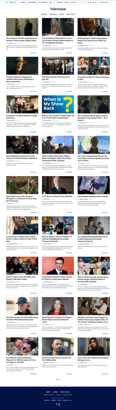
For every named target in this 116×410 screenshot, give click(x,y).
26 (72, 152)
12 (37, 193)
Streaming (60, 2)
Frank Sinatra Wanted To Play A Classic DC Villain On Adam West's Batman (57, 278)
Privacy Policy (65, 392)
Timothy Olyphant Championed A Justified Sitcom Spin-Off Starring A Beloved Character (20, 79)
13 (108, 35)
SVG (71, 400)
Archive (55, 392)
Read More (33, 53)
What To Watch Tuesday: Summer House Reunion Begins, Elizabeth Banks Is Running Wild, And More (93, 279)
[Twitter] (84, 2)
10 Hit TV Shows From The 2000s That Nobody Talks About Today (20, 278)
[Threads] (86, 2)
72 (108, 354)
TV (54, 2)
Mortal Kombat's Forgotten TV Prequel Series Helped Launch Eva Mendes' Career (56, 319)
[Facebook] (81, 2)
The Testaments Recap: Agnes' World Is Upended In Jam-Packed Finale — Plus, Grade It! (93, 118)
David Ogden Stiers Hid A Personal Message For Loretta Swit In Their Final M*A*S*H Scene (21, 198)
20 (72, 112)
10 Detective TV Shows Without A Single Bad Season (21, 117)
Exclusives (73, 2)
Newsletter (104, 2)
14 (108, 73)
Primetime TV (53, 14)
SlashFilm (65, 400)
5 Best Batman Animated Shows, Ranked (93, 196)
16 (108, 314)
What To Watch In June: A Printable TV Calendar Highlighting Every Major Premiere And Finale (57, 239)
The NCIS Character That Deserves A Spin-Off (56, 78)
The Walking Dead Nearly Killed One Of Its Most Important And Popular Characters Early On (93, 239)
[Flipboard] (88, 2)
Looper (59, 400)
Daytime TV (44, 14)
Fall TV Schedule (43, 2)
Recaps (62, 14)
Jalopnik (53, 400)
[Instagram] (91, 2)
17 (37, 273)
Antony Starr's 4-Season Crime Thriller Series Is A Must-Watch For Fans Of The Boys (21, 239)
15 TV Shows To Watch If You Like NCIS (57, 196)
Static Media (50, 395)
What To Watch (71, 14)
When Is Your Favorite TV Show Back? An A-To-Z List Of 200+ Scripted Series (58, 117)
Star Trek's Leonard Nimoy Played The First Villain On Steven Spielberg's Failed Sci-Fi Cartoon (93, 158)
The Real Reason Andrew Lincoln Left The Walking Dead (56, 359)
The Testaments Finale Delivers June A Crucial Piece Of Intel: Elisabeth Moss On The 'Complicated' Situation (57, 40)
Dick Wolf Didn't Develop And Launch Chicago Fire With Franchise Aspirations (21, 157)
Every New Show (32, 2)
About (48, 392)
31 (108, 273)
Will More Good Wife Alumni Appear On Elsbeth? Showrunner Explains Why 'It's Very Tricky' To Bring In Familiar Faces (93, 319)
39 (37, 112)
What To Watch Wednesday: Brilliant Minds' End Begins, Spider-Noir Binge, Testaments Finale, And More (56, 158)
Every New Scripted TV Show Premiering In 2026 (93, 78)
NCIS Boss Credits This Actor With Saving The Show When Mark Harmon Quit (22, 318)
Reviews (66, 2)
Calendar (22, 2)
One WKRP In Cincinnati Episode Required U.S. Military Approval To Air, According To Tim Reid (21, 360)
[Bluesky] (93, 2)
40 (37, 314)
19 (72, 273)
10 (37, 73)
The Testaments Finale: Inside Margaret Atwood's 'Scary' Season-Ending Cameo (21, 39)
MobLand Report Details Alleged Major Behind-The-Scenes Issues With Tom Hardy (92, 40)
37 (72, 73)
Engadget (46, 400)
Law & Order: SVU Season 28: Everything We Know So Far (93, 359)
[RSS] (95, 2)
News (50, 2)
